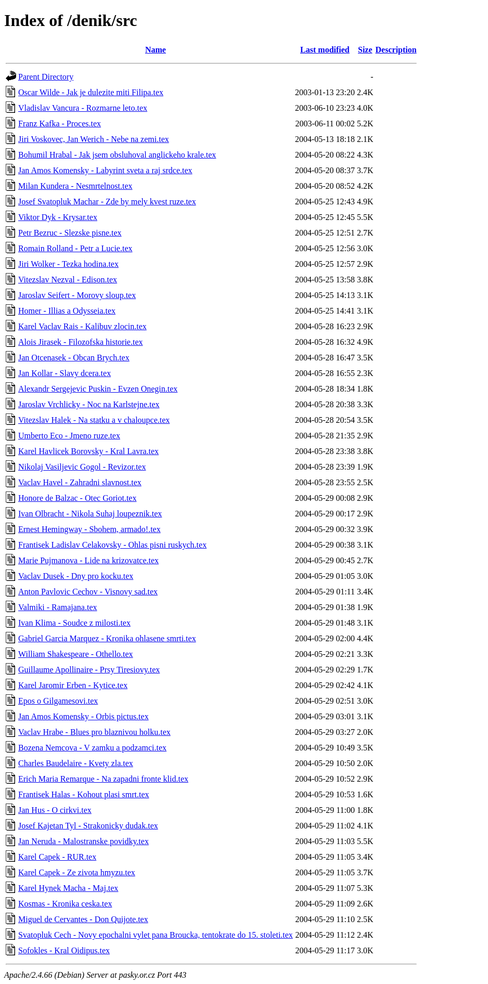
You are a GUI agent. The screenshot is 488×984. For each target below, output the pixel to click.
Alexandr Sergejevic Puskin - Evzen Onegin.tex (97, 388)
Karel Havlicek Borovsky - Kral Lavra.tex (88, 451)
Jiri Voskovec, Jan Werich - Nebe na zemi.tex (93, 139)
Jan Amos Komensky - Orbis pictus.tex (83, 716)
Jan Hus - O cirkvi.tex (55, 810)
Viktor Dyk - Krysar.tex (57, 217)
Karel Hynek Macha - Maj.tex (68, 888)
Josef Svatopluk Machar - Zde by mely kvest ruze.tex (107, 201)
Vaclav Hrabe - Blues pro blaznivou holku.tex (94, 732)
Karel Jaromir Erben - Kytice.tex (72, 685)
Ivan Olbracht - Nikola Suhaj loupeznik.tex (90, 513)
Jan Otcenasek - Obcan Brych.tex (74, 357)
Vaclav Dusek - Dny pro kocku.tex (75, 576)
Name (155, 49)
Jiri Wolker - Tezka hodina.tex (68, 264)
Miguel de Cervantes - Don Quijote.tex (83, 919)
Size (365, 49)
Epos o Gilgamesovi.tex (58, 700)
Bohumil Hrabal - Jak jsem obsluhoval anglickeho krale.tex (117, 154)
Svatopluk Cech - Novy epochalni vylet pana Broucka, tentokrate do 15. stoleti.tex (155, 934)
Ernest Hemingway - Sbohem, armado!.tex (89, 529)
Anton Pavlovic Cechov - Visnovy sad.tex (88, 591)
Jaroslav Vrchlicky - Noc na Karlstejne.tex (89, 404)
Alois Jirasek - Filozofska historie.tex (80, 342)
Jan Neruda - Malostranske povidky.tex (83, 841)
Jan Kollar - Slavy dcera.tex (64, 373)
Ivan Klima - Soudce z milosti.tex (74, 622)
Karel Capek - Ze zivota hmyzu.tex (76, 872)
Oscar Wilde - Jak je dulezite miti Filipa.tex (90, 92)
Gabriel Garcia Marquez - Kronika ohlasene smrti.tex (107, 638)
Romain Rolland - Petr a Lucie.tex (75, 248)
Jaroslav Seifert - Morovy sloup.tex (77, 295)
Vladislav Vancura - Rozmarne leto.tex (82, 107)
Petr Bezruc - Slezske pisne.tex (70, 232)
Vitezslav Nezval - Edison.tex (67, 279)
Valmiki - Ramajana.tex (57, 607)
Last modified (325, 49)
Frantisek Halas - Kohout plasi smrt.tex (83, 794)
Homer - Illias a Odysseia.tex (66, 310)
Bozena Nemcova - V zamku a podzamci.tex (92, 747)
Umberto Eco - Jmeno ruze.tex (69, 435)
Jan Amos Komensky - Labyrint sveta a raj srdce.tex (105, 170)
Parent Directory (45, 76)
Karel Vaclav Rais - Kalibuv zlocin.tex (82, 326)
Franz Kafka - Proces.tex (59, 123)
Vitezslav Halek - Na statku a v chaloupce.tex (94, 420)
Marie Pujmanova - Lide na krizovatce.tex (88, 560)
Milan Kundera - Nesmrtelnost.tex (75, 186)
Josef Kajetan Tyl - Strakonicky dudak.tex (88, 825)
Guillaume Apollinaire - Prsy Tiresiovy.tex (89, 669)
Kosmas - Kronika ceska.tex (65, 903)
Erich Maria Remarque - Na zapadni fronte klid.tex (103, 778)
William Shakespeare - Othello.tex (75, 654)
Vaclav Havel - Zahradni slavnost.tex (80, 482)
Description (396, 49)
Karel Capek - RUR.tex (57, 856)
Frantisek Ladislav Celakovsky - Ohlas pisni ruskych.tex (112, 544)
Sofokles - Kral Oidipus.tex (64, 950)
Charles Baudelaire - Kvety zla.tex (75, 763)
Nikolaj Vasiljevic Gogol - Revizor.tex (82, 466)
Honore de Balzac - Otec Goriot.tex (77, 498)
